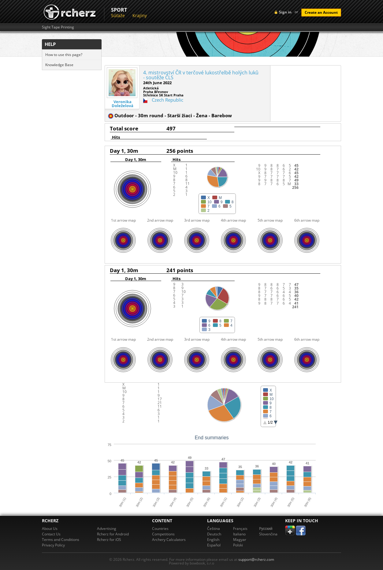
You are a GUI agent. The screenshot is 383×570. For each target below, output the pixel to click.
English (213, 539)
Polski (238, 545)
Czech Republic (167, 100)
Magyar (239, 539)
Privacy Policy (53, 545)
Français (240, 528)
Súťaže (118, 15)
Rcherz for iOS (109, 539)
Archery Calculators (169, 539)
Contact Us (51, 534)
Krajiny (139, 15)
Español (214, 545)
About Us (50, 528)
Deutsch (214, 534)
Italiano (239, 534)
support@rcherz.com (256, 559)
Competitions (163, 534)
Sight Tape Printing (58, 27)
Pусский (266, 528)
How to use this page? (63, 54)
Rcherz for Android (113, 534)
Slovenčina (268, 534)
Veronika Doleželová (122, 104)
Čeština (213, 528)
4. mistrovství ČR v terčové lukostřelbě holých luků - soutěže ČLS (200, 75)
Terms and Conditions (60, 539)
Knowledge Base (59, 64)
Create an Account (321, 12)
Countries (160, 528)
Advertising (106, 528)
